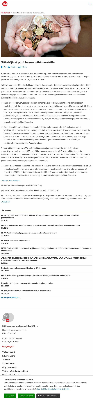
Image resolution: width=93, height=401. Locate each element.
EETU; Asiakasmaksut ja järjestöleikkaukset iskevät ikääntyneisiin (46, 234)
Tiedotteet (5, 13)
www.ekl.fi (5, 202)
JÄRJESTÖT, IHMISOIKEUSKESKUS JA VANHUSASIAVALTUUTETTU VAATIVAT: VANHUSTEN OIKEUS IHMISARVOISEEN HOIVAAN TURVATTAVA (46, 260)
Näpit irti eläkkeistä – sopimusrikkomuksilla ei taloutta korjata (46, 284)
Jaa (4, 67)
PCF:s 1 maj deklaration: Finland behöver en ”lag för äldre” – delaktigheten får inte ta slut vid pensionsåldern (46, 217)
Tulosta (22, 67)
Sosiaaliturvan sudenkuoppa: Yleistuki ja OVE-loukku (46, 269)
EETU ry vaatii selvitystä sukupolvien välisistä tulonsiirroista (46, 292)
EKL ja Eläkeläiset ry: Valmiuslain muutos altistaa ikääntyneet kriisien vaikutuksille (46, 276)
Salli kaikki (10, 396)
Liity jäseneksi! (9, 367)
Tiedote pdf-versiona (10, 180)
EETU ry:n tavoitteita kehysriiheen (46, 241)
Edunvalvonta (8, 356)
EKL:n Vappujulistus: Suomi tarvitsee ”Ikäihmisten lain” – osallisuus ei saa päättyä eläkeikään (46, 226)
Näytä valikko (90, 4)
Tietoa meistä (8, 352)
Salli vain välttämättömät (48, 396)
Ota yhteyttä (8, 346)
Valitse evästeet (26, 396)
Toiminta (6, 359)
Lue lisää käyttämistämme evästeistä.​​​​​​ (53, 389)
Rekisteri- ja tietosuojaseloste (16, 375)
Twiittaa (12, 67)
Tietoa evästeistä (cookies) (15, 371)
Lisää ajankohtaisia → (10, 297)
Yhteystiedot (8, 363)
